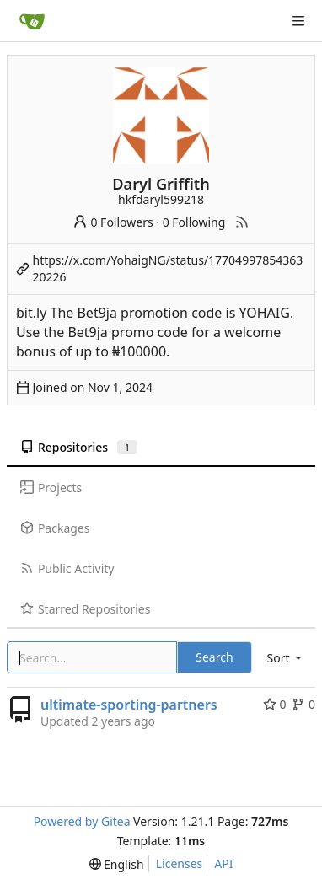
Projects (51, 488)
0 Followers (112, 222)
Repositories (78, 447)
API (223, 863)
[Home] (32, 21)
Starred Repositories (85, 609)
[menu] (285, 657)
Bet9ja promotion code (149, 312)
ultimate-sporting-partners (128, 704)
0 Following (194, 222)
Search (214, 657)
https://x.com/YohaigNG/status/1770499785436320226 (168, 268)
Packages (54, 528)
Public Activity (67, 568)
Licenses (179, 863)
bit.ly (31, 312)
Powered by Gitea (82, 821)
